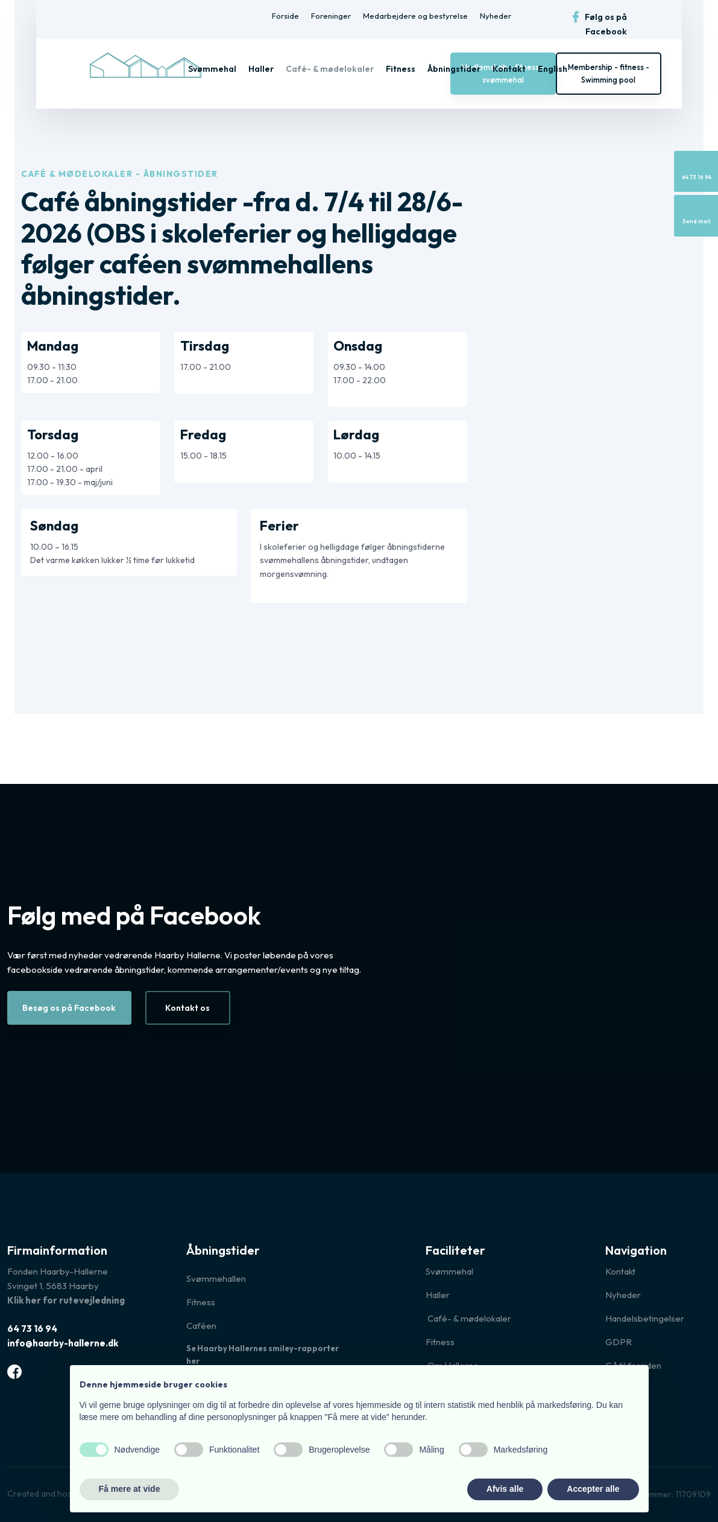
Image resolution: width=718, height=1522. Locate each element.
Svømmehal (212, 68)
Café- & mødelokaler (330, 68)
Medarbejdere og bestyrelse (415, 16)
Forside (285, 16)
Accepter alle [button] (593, 1489)
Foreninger (331, 16)
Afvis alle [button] (505, 1489)
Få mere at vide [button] (129, 1489)
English (552, 68)
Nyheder (495, 16)
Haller (261, 68)
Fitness (400, 68)
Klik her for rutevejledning (66, 1300)
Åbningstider (453, 68)
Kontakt (509, 68)
